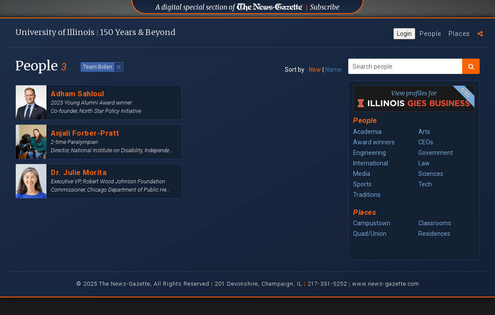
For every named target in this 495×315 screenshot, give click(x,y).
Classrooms (434, 223)
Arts (424, 131)
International (370, 163)
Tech (425, 184)
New (315, 69)
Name (333, 69)
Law (424, 163)
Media (361, 173)
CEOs (425, 142)
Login (404, 33)
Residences (434, 233)
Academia (367, 131)
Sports (362, 184)
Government (435, 152)
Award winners (374, 142)
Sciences (430, 173)
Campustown (371, 223)
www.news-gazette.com (385, 283)
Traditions (367, 194)
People (430, 33)
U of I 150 (95, 32)
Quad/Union (369, 233)
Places (459, 33)
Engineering (369, 152)
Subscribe (324, 7)
